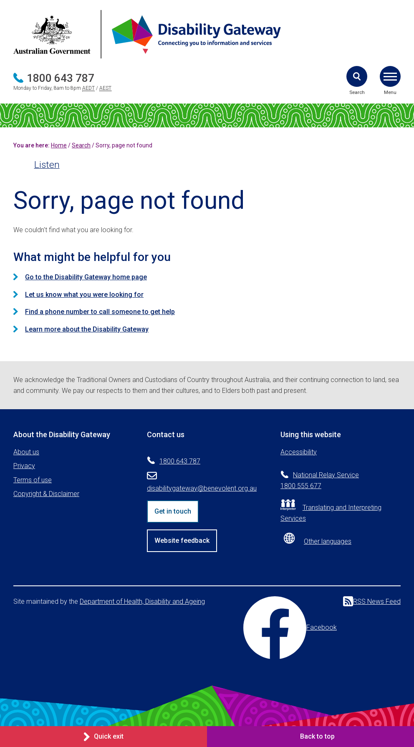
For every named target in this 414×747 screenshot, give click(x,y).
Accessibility (298, 452)
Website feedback (182, 540)
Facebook (290, 627)
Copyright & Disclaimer (46, 494)
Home (59, 145)
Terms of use (32, 480)
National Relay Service (326, 475)
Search (81, 145)
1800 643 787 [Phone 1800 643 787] (60, 78)
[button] (356, 76)
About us (26, 452)
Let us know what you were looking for (84, 295)
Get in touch (172, 511)
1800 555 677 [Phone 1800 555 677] (300, 486)
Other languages (327, 541)
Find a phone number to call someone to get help (100, 312)
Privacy (24, 466)
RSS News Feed (372, 601)
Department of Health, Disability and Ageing (142, 601)
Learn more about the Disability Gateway (87, 329)
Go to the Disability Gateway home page (86, 277)
